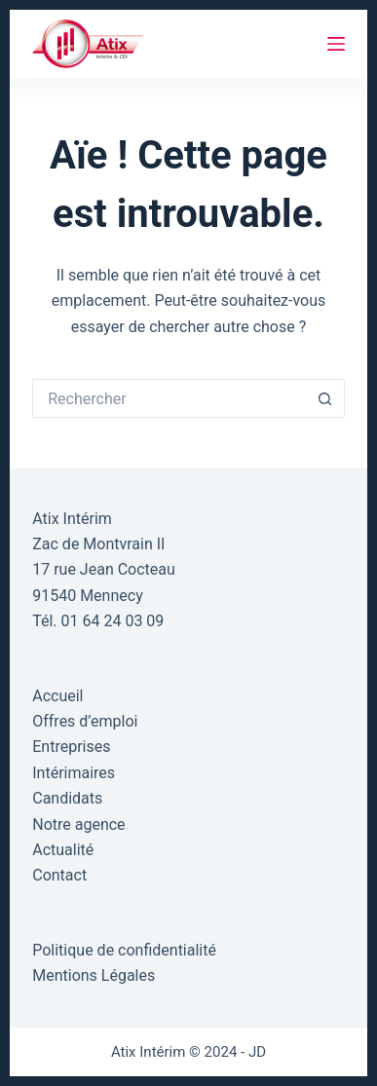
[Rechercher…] (169, 398)
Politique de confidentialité (124, 950)
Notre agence (78, 824)
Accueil (57, 696)
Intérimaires (73, 773)
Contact (59, 875)
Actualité (63, 850)
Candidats (67, 798)
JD (257, 1052)
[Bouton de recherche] (325, 398)
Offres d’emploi (84, 721)
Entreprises (71, 746)
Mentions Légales (93, 975)
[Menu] (336, 44)
